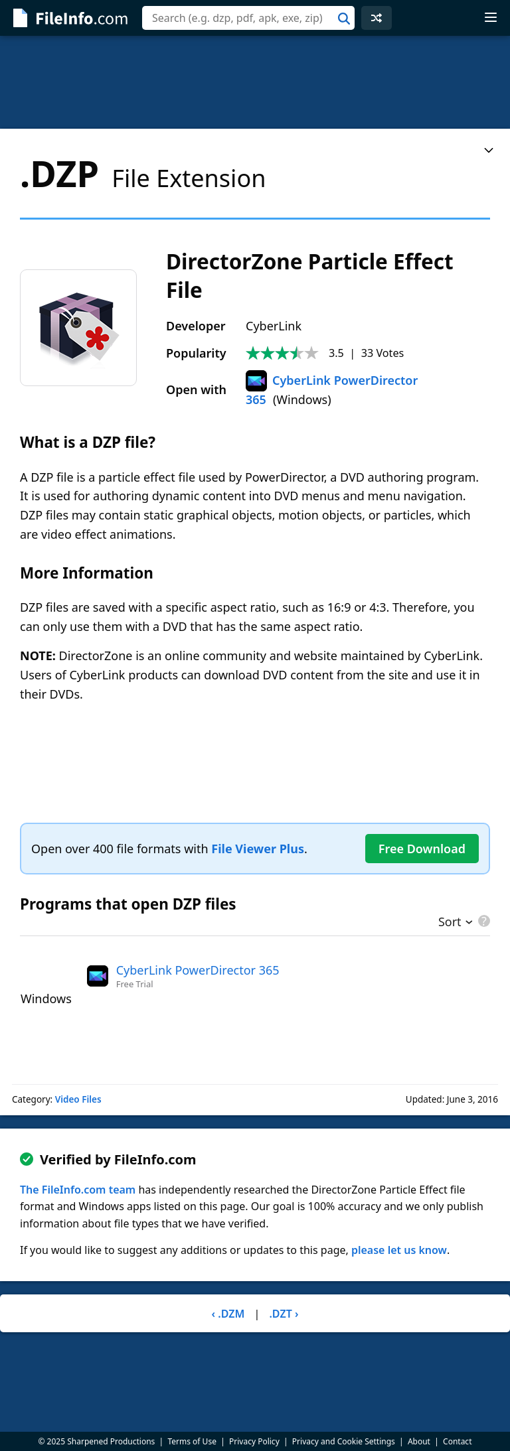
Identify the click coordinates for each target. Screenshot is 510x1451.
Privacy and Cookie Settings (343, 1441)
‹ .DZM (228, 1313)
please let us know (399, 1250)
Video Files (78, 1099)
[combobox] (248, 18)
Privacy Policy (254, 1441)
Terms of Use (191, 1441)
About (419, 1441)
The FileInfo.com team (77, 1189)
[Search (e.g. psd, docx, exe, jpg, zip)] (248, 18)
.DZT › (283, 1313)
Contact (457, 1441)
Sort (450, 923)
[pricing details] (482, 921)
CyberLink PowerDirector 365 (198, 970)
